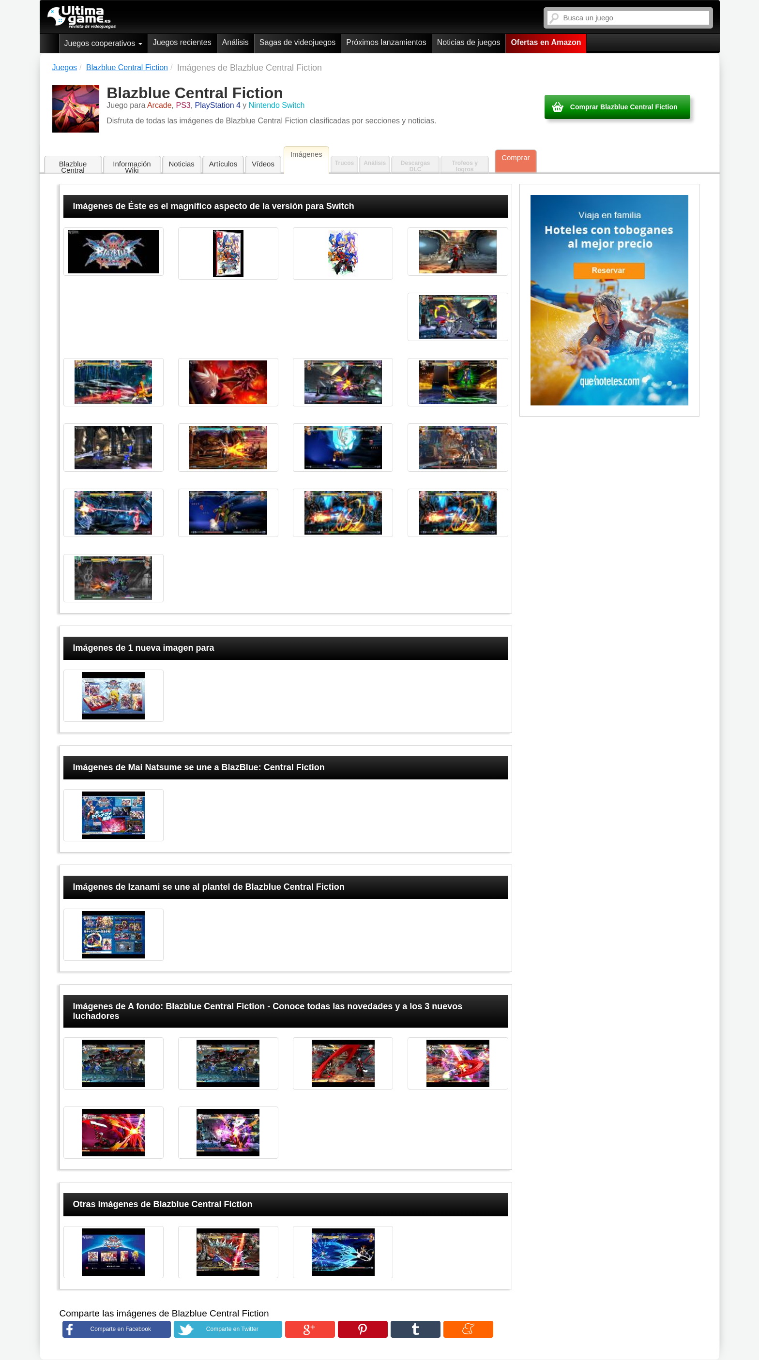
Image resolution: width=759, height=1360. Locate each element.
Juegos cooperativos (103, 43)
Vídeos (263, 164)
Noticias (182, 164)
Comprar (515, 157)
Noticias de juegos (469, 42)
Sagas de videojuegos (297, 42)
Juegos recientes (182, 42)
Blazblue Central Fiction (73, 167)
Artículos (223, 164)
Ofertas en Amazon (546, 42)
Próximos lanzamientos (386, 42)
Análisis (235, 42)
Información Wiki (132, 167)
